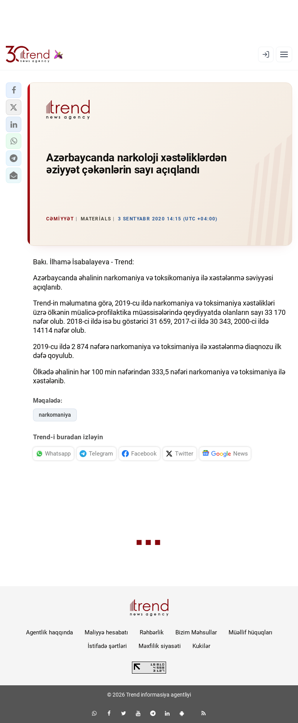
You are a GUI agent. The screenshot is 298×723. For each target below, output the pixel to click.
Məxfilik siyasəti (160, 646)
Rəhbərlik (152, 632)
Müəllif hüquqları (250, 632)
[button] (13, 90)
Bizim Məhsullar (196, 632)
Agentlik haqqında (49, 632)
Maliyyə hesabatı (106, 632)
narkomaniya (55, 415)
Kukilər (201, 646)
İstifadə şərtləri (107, 646)
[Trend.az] (34, 54)
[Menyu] (284, 54)
